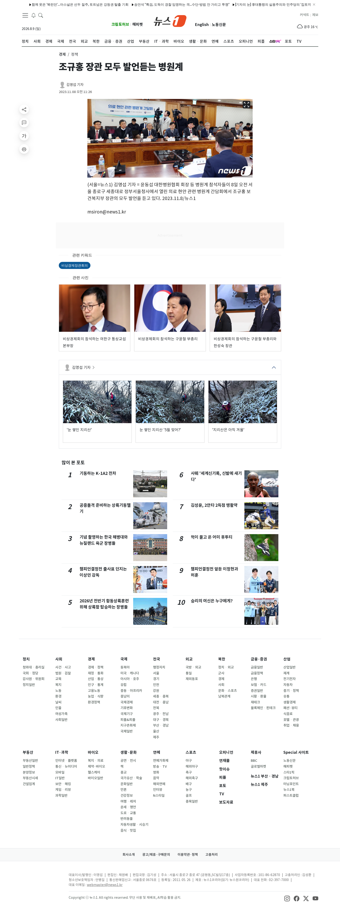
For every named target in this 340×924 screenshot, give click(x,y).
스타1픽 (288, 772)
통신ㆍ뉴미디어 (66, 766)
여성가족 (61, 714)
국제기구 (126, 714)
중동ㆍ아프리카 (131, 691)
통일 (189, 673)
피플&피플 (127, 720)
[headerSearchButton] (40, 15)
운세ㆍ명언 (128, 807)
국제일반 (126, 731)
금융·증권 (259, 659)
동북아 (125, 667)
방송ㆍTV (160, 766)
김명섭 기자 (75, 84)
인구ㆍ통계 (95, 685)
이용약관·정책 (188, 854)
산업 (286, 659)
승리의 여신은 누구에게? (212, 601)
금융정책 (257, 673)
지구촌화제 (128, 725)
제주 (156, 737)
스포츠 (191, 752)
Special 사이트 (296, 752)
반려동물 (126, 819)
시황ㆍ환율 (258, 696)
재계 (286, 673)
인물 (58, 708)
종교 (123, 772)
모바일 (59, 772)
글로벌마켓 (258, 766)
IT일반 (60, 778)
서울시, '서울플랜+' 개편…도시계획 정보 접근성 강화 (75, 4)
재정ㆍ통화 (95, 673)
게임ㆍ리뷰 (63, 790)
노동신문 (219, 24)
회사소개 (129, 854)
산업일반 (289, 667)
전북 (156, 708)
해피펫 (137, 24)
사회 (58, 659)
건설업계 (29, 784)
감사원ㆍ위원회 (33, 679)
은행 (254, 679)
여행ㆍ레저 (128, 801)
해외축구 (192, 778)
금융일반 (257, 667)
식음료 (288, 714)
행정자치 (159, 667)
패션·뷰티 (290, 708)
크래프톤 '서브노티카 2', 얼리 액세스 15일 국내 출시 (157, 4)
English (202, 24)
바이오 (93, 752)
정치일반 (29, 685)
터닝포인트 (291, 784)
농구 (189, 790)
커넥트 (304, 15)
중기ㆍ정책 (291, 691)
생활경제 (289, 702)
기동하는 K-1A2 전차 (98, 473)
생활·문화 (128, 752)
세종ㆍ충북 (161, 696)
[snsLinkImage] (287, 898)
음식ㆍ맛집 (128, 830)
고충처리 (211, 854)
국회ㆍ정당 (30, 673)
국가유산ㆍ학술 (131, 778)
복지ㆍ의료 (95, 760)
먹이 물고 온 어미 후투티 (211, 537)
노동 (58, 691)
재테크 (255, 702)
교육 (58, 679)
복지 (58, 685)
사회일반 (61, 720)
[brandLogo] (170, 20)
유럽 (123, 685)
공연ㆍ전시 (128, 760)
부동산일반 (30, 760)
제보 (315, 15)
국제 (124, 659)
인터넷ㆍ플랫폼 (66, 760)
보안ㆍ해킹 (63, 784)
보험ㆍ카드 (258, 685)
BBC (254, 760)
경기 (156, 679)
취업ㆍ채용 (291, 725)
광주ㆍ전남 (161, 714)
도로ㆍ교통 (128, 813)
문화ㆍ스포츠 (227, 691)
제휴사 (256, 752)
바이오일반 (95, 778)
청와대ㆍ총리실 (33, 667)
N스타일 (159, 795)
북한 (221, 659)
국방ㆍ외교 (193, 667)
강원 (156, 691)
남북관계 (224, 696)
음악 (156, 778)
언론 (123, 790)
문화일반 (126, 784)
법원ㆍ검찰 (63, 673)
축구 (189, 772)
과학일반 (61, 795)
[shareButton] (24, 109)
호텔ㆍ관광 (291, 720)
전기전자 (289, 679)
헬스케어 (94, 772)
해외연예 (159, 784)
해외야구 (192, 766)
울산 (156, 731)
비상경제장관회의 (74, 265)
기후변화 (126, 708)
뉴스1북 (288, 790)
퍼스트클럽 (291, 795)
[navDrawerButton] (25, 15)
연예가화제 (160, 760)
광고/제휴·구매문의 (156, 854)
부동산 (28, 752)
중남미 (125, 696)
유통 (286, 696)
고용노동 (94, 691)
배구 (189, 784)
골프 (189, 795)
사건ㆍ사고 (63, 667)
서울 (156, 673)
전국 (156, 659)
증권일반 (257, 691)
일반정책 (29, 766)
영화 (156, 772)
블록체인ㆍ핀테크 (263, 708)
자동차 (288, 685)
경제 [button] (62, 54)
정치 (26, 659)
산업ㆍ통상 (95, 679)
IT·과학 (61, 752)
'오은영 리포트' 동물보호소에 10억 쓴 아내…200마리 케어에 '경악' (248, 4)
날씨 (58, 702)
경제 (91, 659)
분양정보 (29, 772)
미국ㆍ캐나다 (129, 673)
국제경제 (126, 702)
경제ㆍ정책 (95, 667)
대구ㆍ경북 (161, 720)
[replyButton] (24, 122)
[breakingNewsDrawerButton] (33, 15)
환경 (58, 696)
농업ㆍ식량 (95, 696)
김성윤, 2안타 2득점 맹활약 (214, 505)
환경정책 (94, 702)
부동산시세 (30, 778)
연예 (156, 752)
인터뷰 (157, 790)
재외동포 (192, 679)
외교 (189, 659)
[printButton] (24, 149)
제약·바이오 (96, 766)
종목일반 (192, 801)
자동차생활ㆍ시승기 (134, 824)
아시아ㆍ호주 (129, 679)
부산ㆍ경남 (161, 725)
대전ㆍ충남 (161, 702)
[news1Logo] (41, 879)
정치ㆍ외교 (226, 667)
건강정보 (126, 795)
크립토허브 (120, 24)
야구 (189, 760)
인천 (156, 685)
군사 (221, 673)
